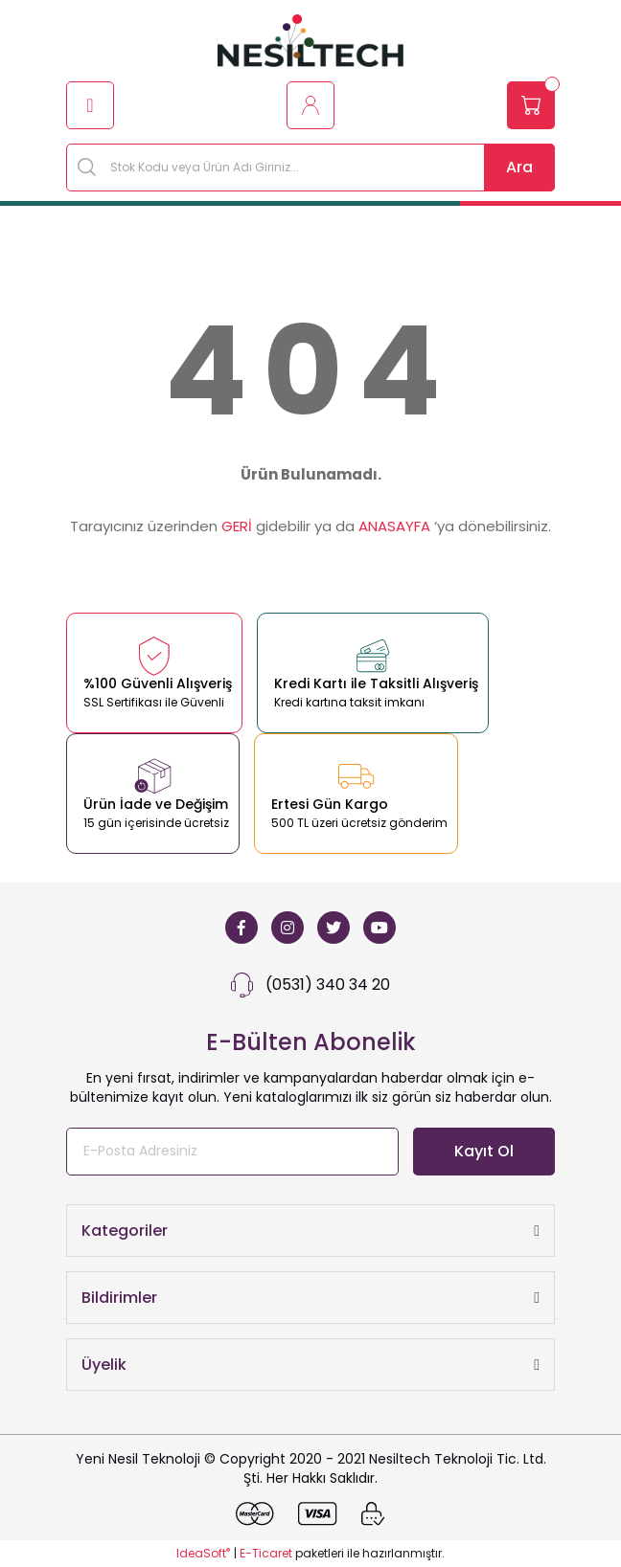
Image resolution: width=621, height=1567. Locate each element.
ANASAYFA (394, 526)
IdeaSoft (203, 1553)
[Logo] (310, 40)
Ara (519, 167)
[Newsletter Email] (232, 1151)
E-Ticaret (266, 1553)
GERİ (236, 526)
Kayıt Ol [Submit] (484, 1151)
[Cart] (531, 105)
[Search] (310, 167)
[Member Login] (310, 105)
